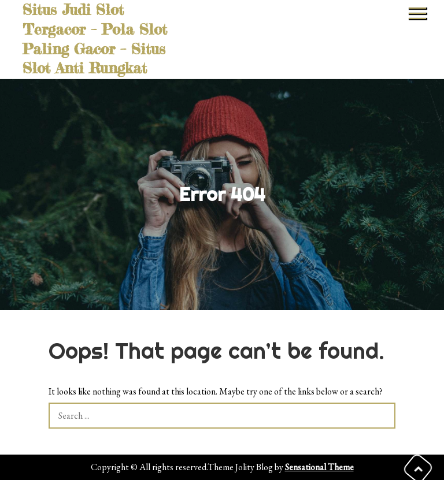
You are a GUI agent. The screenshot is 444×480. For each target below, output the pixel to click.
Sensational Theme (319, 467)
